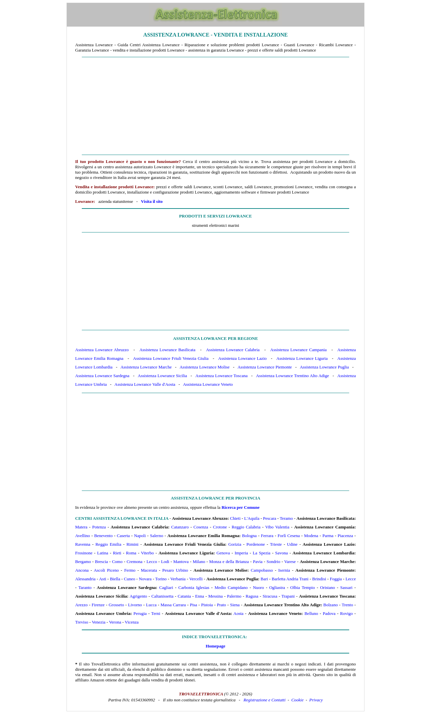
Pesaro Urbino (175, 570)
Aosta (238, 613)
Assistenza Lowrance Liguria (302, 358)
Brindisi (319, 578)
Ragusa (252, 596)
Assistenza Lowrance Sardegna (102, 375)
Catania (184, 596)
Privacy (316, 699)
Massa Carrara (173, 604)
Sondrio (273, 561)
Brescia (101, 561)
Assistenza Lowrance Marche (146, 366)
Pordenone (255, 544)
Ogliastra (277, 587)
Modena (311, 535)
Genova (223, 552)
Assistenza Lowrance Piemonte (264, 366)
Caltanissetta (162, 596)
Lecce (351, 578)
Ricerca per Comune (240, 507)
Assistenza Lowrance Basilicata (167, 349)
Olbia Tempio (302, 587)
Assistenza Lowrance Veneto (208, 384)
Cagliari (166, 587)
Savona (281, 552)
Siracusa (270, 596)
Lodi (165, 561)
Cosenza (201, 526)
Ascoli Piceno (106, 570)
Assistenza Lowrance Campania (298, 349)
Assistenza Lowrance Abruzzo (102, 349)
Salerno (156, 535)
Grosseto (116, 604)
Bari (264, 578)
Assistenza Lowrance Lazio (242, 358)
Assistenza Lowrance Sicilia (162, 375)
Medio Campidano (231, 587)
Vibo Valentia (277, 526)
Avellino (82, 535)
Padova (329, 613)
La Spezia (261, 552)
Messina (215, 596)
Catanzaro (180, 526)
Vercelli (196, 578)
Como (117, 561)
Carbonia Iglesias (193, 587)
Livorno (135, 604)
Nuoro (258, 587)
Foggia (336, 578)
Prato (221, 604)
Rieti (117, 552)
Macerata (149, 570)
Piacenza (345, 535)
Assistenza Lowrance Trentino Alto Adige (292, 375)
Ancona (81, 570)
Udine (292, 544)
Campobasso (262, 570)
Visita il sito (152, 201)
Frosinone (83, 552)
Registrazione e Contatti (264, 699)
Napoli (140, 535)
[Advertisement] (215, 106)
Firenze (98, 604)
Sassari (346, 587)
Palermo (234, 596)
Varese (290, 561)
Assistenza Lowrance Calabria (232, 349)
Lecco (151, 561)
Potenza (99, 526)
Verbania (178, 578)
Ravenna (82, 544)
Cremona (135, 561)
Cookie (297, 699)
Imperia (241, 552)
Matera (81, 526)
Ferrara (267, 535)
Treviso (81, 622)
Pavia (258, 561)
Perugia (140, 613)
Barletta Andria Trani (290, 578)
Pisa (193, 604)
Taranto (85, 587)
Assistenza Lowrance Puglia (324, 366)
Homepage (215, 645)
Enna (199, 596)
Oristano (327, 587)
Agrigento (138, 596)
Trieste (276, 544)
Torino (161, 578)
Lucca (151, 604)
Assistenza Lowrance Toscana (222, 375)
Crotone (220, 526)
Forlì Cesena (289, 535)
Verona (115, 622)
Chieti (235, 518)
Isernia (284, 570)
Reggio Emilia (108, 544)
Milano (199, 561)
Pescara (269, 518)
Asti (102, 578)
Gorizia (234, 544)
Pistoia (207, 604)
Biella (115, 578)
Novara (145, 578)
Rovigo (346, 613)
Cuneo (129, 578)
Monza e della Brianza (229, 561)
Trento (347, 604)
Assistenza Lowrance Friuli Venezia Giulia (171, 358)
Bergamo (83, 561)
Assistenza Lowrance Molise (204, 366)
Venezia (98, 622)
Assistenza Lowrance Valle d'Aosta (144, 384)
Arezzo (81, 604)
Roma (131, 552)
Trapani (288, 596)
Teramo (286, 518)
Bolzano (330, 604)
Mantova (181, 561)
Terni (155, 613)
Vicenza (132, 622)
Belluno (311, 613)
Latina (102, 552)
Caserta (123, 535)
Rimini (132, 544)
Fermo (129, 570)
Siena (235, 604)
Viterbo (147, 552)
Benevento (103, 535)
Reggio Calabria (246, 526)
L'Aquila (251, 518)
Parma (327, 535)
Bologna (249, 535)
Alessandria (85, 578)
